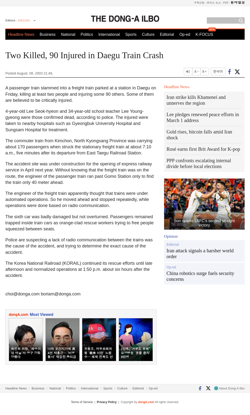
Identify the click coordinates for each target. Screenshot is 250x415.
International (109, 34)
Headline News (21, 34)
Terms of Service (82, 402)
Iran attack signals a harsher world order (200, 253)
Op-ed (184, 34)
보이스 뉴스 (214, 2)
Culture (148, 34)
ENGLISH (24, 20)
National (68, 34)
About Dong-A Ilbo (229, 388)
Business (48, 34)
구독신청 (199, 2)
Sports (130, 34)
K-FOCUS (204, 34)
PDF (226, 2)
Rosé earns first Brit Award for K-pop (203, 149)
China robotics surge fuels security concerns (200, 276)
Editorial (167, 34)
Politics (87, 34)
